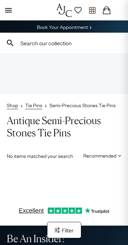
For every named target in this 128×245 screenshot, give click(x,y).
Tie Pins (33, 105)
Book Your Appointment (64, 26)
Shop (12, 105)
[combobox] (64, 43)
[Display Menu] (7, 10)
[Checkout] (106, 10)
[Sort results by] (99, 155)
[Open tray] (92, 10)
